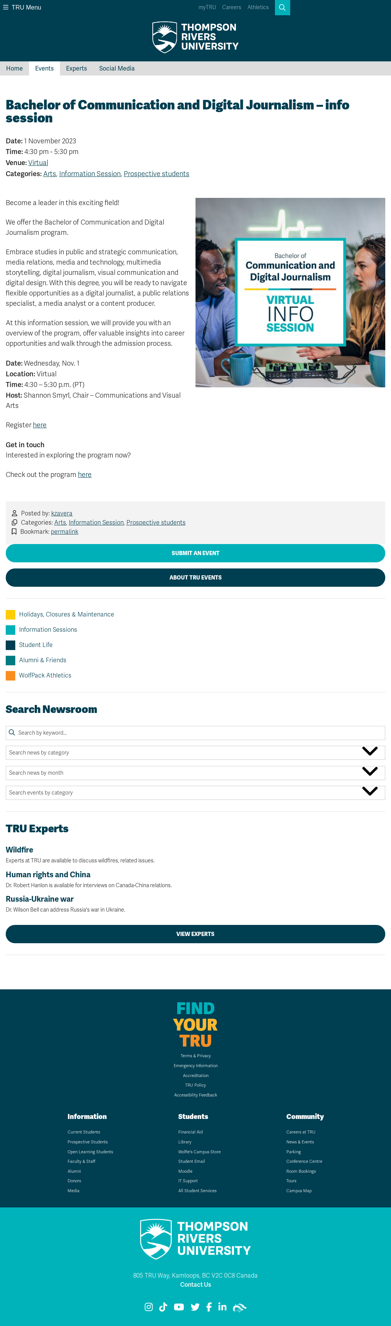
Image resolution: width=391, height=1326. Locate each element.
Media (73, 1190)
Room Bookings (301, 1171)
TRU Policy (195, 1085)
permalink (64, 532)
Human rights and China (195, 879)
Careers (231, 7)
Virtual (38, 163)
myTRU (207, 7)
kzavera (62, 513)
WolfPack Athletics (38, 676)
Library (184, 1142)
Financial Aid (190, 1132)
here (40, 425)
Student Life (29, 645)
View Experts (195, 934)
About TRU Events (196, 577)
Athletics (258, 7)
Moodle (185, 1171)
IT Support (188, 1180)
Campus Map (299, 1190)
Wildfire (195, 854)
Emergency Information (196, 1065)
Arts (49, 174)
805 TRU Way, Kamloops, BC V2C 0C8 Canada (195, 1275)
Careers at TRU (300, 1132)
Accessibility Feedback (195, 1095)
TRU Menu (22, 7)
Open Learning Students (90, 1151)
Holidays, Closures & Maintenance (60, 615)
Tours (291, 1180)
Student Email (191, 1161)
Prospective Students (88, 1142)
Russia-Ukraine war (195, 903)
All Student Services (197, 1190)
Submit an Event (196, 553)
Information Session (90, 174)
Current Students (84, 1132)
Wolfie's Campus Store (199, 1151)
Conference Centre (304, 1161)
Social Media (117, 68)
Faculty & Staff (81, 1161)
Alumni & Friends (36, 660)
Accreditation (195, 1075)
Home (14, 68)
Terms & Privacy (196, 1055)
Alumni (74, 1171)
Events (44, 68)
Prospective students (156, 174)
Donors (74, 1180)
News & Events (300, 1142)
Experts (76, 68)
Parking (293, 1151)
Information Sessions (41, 630)
